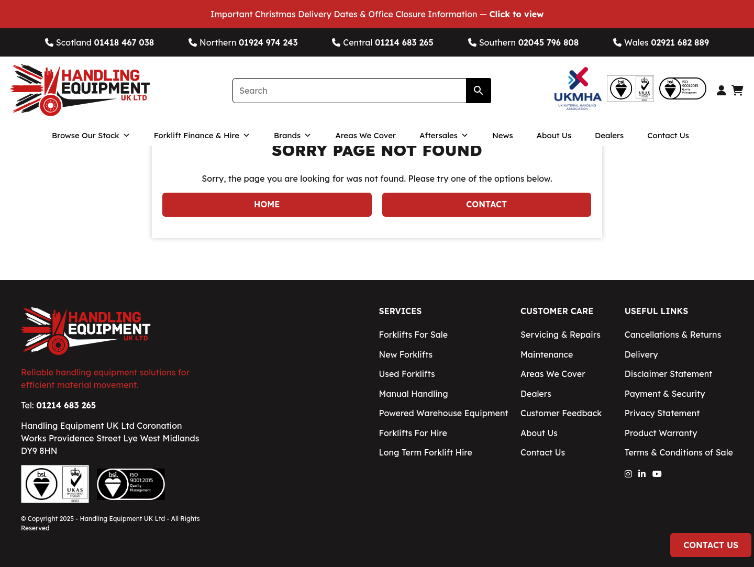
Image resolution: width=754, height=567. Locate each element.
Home (267, 204)
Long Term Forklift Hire (425, 452)
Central (382, 42)
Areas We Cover (365, 135)
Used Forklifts (407, 374)
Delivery (641, 354)
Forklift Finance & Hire (202, 135)
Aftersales (444, 135)
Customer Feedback (561, 413)
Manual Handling (413, 393)
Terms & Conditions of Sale (679, 452)
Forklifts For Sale (413, 334)
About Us (554, 135)
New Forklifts (406, 354)
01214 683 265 (66, 405)
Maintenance (546, 354)
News (502, 135)
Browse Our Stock (91, 135)
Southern (523, 42)
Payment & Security (665, 393)
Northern (242, 42)
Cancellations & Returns (673, 334)
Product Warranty (661, 433)
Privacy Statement (662, 413)
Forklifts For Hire (413, 433)
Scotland (99, 42)
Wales (661, 42)
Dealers (609, 135)
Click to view (516, 14)
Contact (486, 204)
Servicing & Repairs (560, 334)
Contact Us (668, 135)
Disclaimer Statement (669, 374)
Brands (293, 135)
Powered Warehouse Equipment (443, 413)
